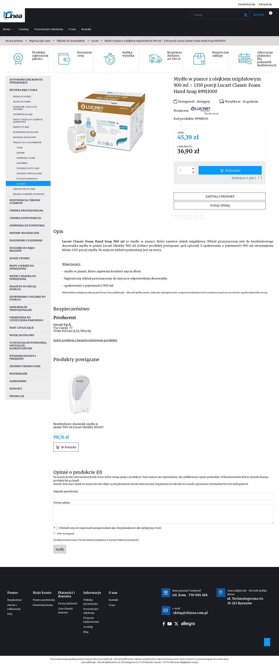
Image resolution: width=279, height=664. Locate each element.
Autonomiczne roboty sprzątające (26, 81)
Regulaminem (121, 484)
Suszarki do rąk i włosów (22, 249)
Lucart (21, 184)
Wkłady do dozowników (27, 142)
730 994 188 (198, 595)
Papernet (22, 163)
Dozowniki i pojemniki (26, 240)
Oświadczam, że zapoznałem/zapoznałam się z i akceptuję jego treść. (110, 528)
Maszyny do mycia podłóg (22, 288)
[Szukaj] (246, 15)
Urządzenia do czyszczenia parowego (26, 319)
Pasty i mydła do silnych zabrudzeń (27, 120)
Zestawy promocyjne (24, 366)
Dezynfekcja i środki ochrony (24, 202)
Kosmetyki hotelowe (25, 132)
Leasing (88, 626)
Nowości (15, 388)
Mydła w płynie (22, 96)
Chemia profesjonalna (26, 210)
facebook (163, 624)
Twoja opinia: (61, 502)
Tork (19, 147)
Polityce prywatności (128, 540)
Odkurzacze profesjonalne (20, 308)
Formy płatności (67, 603)
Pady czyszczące (21, 327)
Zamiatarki (17, 381)
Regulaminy (14, 599)
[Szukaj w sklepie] (220, 15)
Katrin (20, 153)
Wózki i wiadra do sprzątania (22, 277)
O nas (112, 605)
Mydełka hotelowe (24, 137)
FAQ (9, 614)
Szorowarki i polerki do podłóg (27, 298)
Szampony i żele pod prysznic (25, 108)
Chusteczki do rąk (24, 189)
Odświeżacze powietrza (27, 225)
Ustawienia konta (43, 605)
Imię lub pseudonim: (65, 491)
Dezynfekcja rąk (22, 114)
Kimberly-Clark (26, 158)
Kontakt (113, 599)
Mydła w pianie (22, 101)
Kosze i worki (19, 258)
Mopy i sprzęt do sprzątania (21, 267)
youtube (169, 624)
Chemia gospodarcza (25, 218)
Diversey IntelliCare (29, 173)
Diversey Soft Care (28, 168)
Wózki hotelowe (21, 335)
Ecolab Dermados (27, 178)
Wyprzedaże (18, 373)
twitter (176, 624)
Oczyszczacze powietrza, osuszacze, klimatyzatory (28, 345)
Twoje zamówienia (44, 599)
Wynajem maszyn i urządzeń (22, 357)
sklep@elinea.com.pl (189, 662)
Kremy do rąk (21, 127)
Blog (86, 632)
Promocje (16, 396)
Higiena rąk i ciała (23, 90)
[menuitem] (8, 29)
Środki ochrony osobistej (28, 194)
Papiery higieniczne (24, 233)
